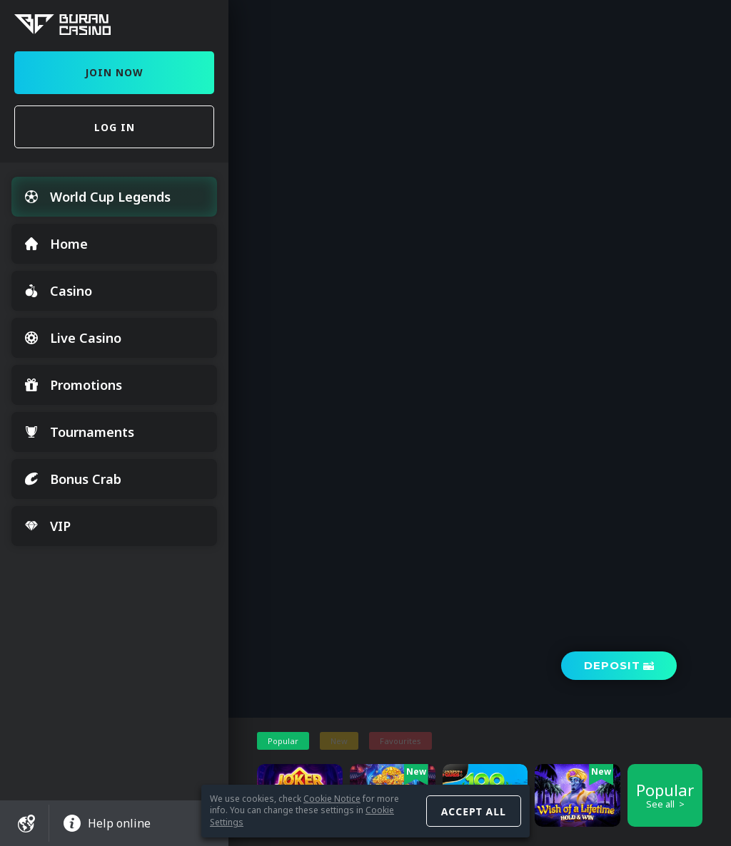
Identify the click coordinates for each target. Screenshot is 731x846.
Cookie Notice (332, 799)
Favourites (400, 741)
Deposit (612, 665)
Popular (283, 741)
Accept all (473, 811)
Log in (114, 127)
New (339, 741)
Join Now (114, 72)
